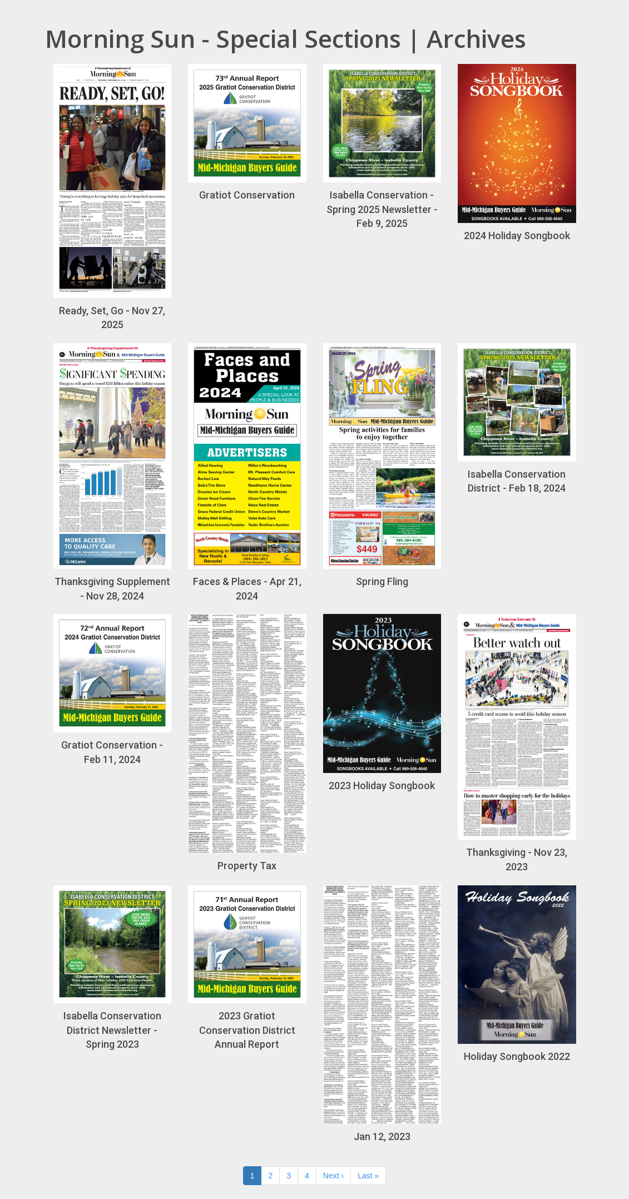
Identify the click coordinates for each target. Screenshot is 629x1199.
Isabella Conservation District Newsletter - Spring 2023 (112, 968)
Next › (333, 1175)
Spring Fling (382, 465)
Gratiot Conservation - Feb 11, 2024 (112, 689)
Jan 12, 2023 (382, 1014)
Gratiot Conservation (247, 132)
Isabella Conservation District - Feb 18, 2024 (517, 418)
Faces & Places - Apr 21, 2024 (247, 472)
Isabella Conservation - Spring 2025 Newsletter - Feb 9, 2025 (382, 146)
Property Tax (247, 742)
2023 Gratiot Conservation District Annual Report (247, 968)
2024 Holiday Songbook (517, 152)
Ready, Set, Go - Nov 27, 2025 (112, 197)
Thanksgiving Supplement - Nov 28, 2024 (112, 472)
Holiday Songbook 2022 (517, 974)
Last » (368, 1175)
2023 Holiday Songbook (382, 702)
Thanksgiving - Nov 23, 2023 (517, 743)
